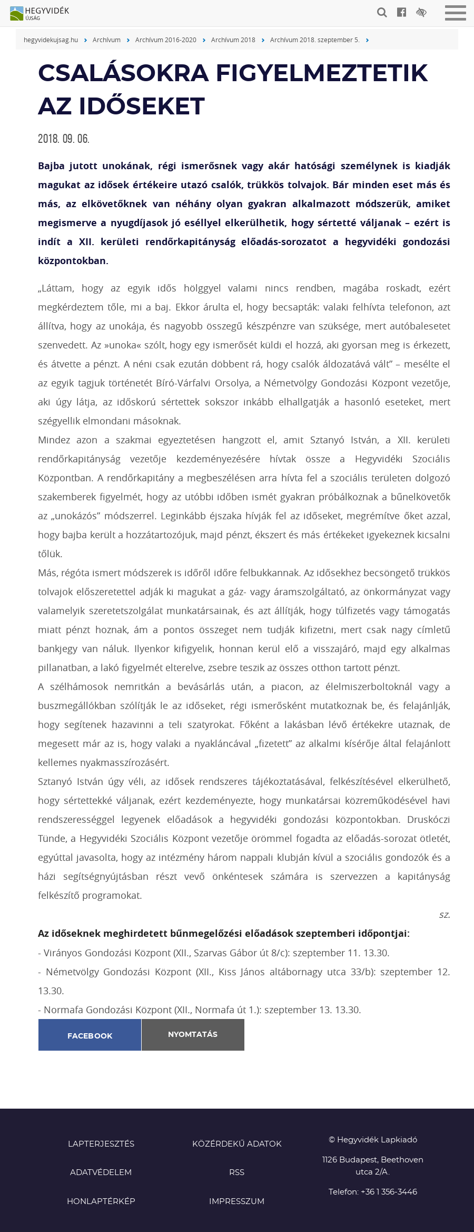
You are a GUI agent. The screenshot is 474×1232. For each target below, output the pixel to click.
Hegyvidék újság (45, 14)
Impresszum (236, 1202)
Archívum (107, 39)
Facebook (90, 1036)
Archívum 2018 (233, 39)
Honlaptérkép (101, 1202)
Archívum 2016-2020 (165, 39)
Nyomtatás (193, 1035)
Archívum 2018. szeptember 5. (315, 39)
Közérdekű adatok (237, 1144)
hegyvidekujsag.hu (51, 39)
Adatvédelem (101, 1173)
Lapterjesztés (101, 1144)
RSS (236, 1173)
